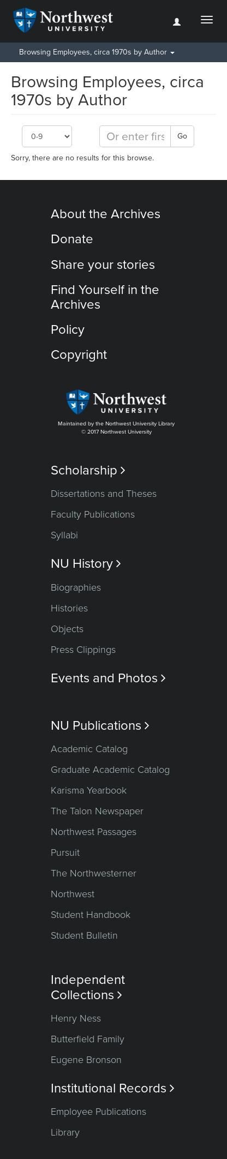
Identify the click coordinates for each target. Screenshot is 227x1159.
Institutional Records (113, 1088)
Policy (68, 330)
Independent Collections (88, 987)
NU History (86, 564)
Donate (72, 239)
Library (65, 1132)
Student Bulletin (84, 935)
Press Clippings (83, 650)
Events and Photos (108, 678)
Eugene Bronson (86, 1060)
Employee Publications (98, 1112)
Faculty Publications (93, 514)
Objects (67, 629)
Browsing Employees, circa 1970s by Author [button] (97, 52)
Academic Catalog (89, 749)
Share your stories (103, 265)
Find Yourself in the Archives (105, 297)
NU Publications (100, 726)
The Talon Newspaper (97, 811)
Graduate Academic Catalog (110, 770)
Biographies (76, 587)
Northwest (72, 894)
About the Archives (105, 214)
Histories (69, 608)
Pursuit (65, 852)
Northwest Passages (93, 832)
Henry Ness (76, 1018)
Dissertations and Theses (104, 494)
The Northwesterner (93, 873)
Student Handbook (90, 915)
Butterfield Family (87, 1039)
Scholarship (88, 470)
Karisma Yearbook (89, 790)
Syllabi (64, 535)
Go (182, 136)
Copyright (79, 355)
